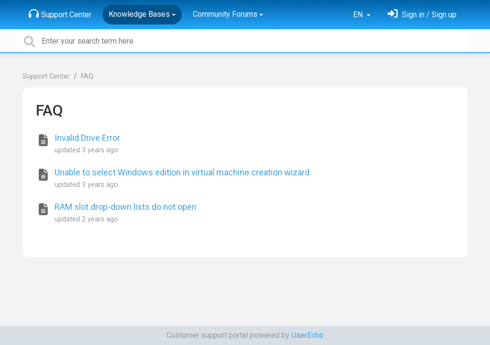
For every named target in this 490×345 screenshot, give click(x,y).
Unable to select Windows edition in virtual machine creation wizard (182, 172)
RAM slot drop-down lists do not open (126, 207)
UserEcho (307, 335)
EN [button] (359, 14)
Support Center (60, 14)
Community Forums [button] (225, 14)
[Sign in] (422, 14)
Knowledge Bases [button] (139, 14)
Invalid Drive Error (87, 138)
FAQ (87, 76)
